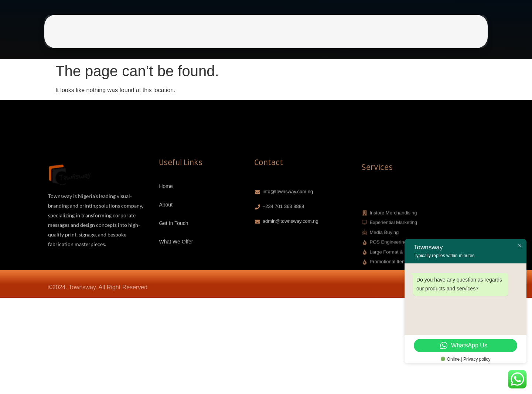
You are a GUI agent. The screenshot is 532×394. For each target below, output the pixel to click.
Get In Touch (298, 36)
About (266, 36)
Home (241, 36)
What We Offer (341, 36)
